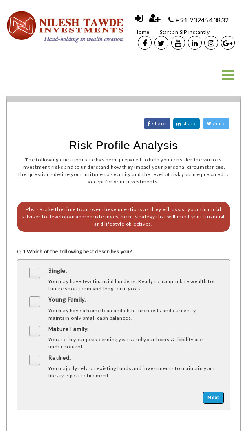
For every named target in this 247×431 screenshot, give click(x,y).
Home (142, 32)
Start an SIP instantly (185, 32)
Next (213, 397)
